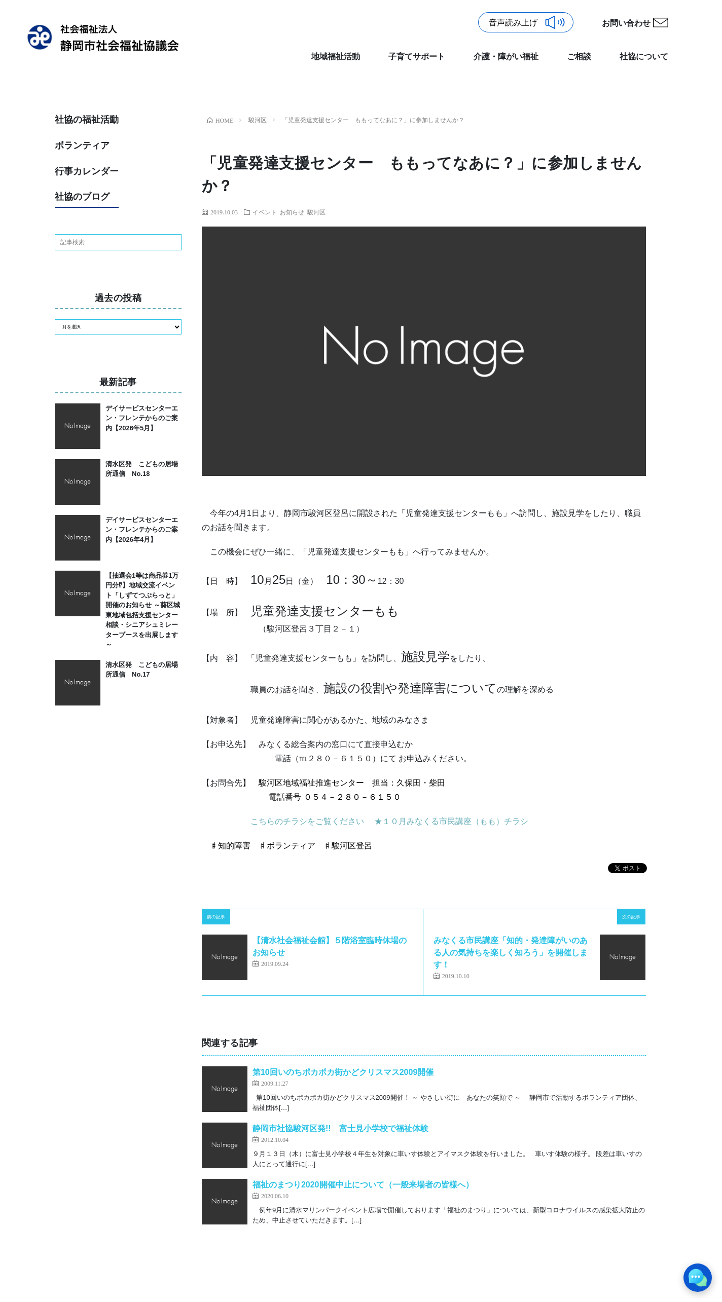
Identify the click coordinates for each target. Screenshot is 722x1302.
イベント (264, 212)
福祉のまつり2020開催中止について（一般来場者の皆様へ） (363, 1184)
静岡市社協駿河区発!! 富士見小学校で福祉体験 (340, 1128)
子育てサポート (416, 56)
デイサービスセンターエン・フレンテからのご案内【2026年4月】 (141, 529)
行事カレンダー (87, 171)
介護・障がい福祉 (506, 56)
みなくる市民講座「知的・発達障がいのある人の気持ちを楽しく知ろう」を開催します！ (511, 952)
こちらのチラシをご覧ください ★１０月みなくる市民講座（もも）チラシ (389, 821)
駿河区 (316, 212)
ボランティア (82, 145)
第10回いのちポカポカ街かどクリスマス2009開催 (343, 1072)
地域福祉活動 (335, 56)
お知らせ (292, 212)
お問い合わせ (626, 23)
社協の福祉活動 (87, 120)
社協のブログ (82, 197)
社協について (644, 56)
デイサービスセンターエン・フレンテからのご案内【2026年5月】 (141, 418)
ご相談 (579, 56)
